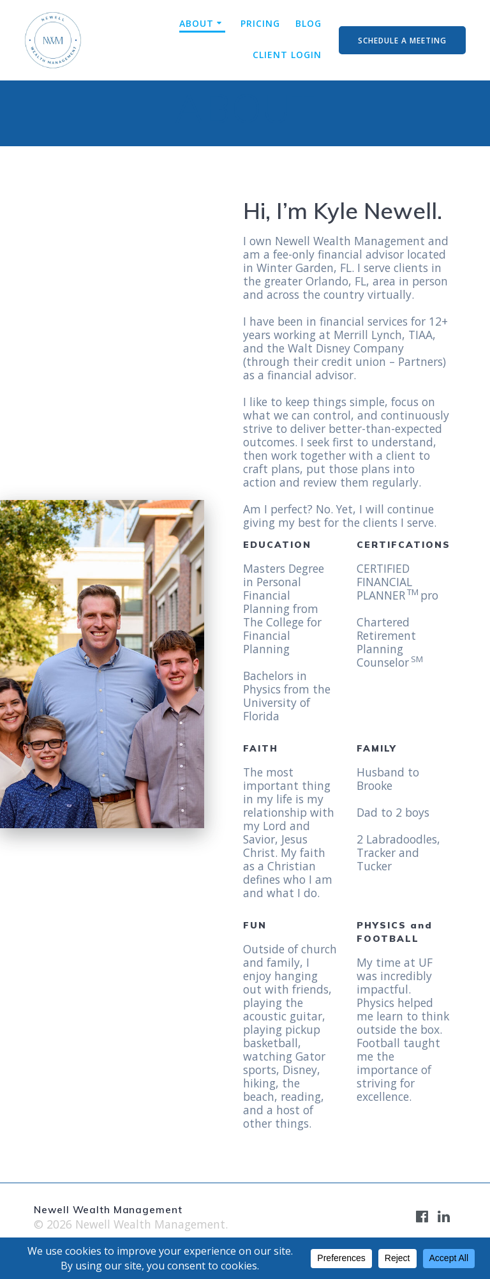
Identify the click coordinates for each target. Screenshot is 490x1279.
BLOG (308, 23)
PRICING (260, 23)
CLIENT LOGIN (287, 55)
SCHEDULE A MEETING (402, 40)
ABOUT (196, 23)
